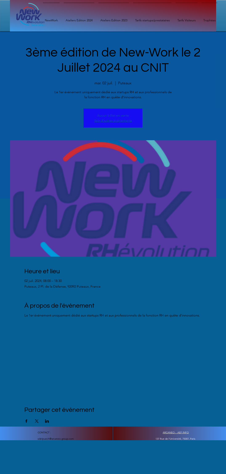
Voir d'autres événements (113, 120)
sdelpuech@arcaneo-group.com (56, 438)
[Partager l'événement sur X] (37, 421)
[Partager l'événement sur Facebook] (26, 421)
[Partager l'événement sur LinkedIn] (47, 421)
